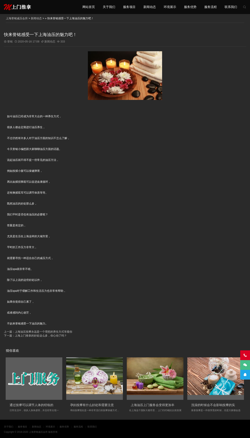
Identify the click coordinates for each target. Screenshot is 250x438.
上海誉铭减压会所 (17, 18)
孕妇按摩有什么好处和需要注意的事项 (96, 405)
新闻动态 (149, 7)
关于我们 (109, 7)
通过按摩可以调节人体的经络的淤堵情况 (38, 405)
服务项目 (129, 7)
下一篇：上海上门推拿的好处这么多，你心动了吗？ (35, 335)
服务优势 (190, 7)
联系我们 (231, 7)
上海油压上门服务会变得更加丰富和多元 (159, 405)
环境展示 (170, 7)
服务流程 (210, 7)
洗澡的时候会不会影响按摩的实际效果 (217, 405)
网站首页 (88, 7)
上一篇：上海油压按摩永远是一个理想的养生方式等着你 (38, 331)
